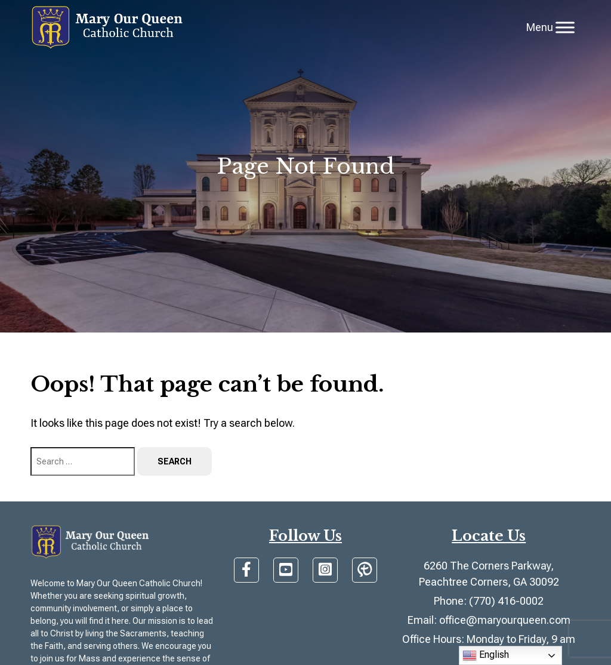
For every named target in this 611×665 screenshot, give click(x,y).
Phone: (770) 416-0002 (489, 601)
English (485, 655)
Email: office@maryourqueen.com (489, 620)
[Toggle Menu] (565, 27)
